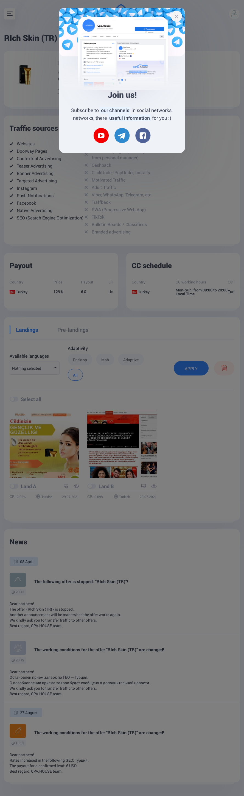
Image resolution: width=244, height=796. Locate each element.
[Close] (176, 16)
